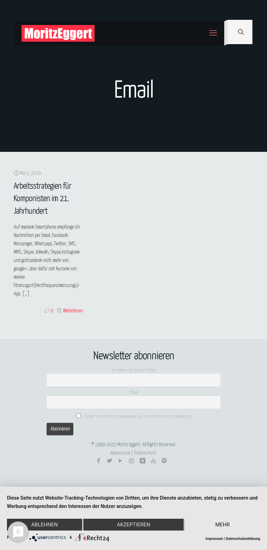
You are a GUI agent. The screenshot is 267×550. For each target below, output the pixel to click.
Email (134, 392)
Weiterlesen (73, 311)
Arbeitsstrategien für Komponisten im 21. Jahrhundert (42, 198)
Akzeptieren (133, 525)
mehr (222, 525)
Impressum (120, 453)
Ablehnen (44, 525)
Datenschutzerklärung (243, 539)
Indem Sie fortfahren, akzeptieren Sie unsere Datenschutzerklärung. (134, 416)
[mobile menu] (213, 33)
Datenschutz (145, 453)
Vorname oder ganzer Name (133, 370)
